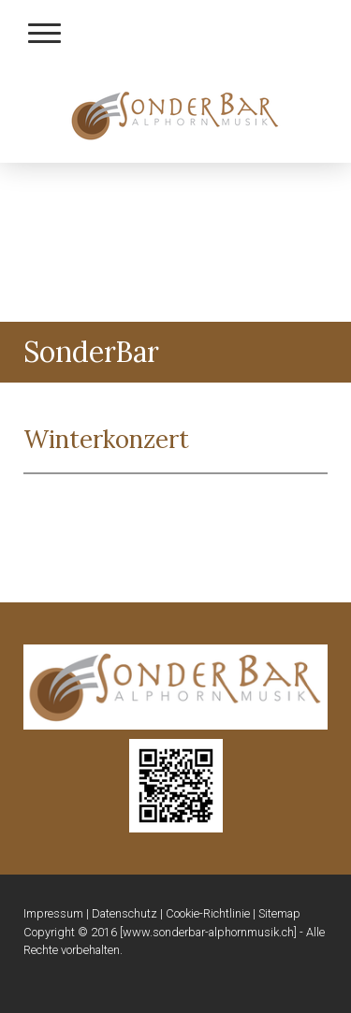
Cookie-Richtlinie (208, 913)
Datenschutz (124, 913)
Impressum (53, 913)
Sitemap (279, 913)
